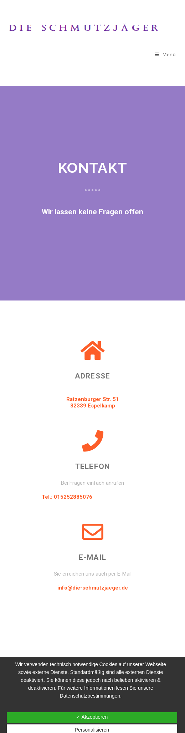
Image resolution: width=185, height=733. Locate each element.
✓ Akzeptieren (92, 717)
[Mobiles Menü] (165, 54)
